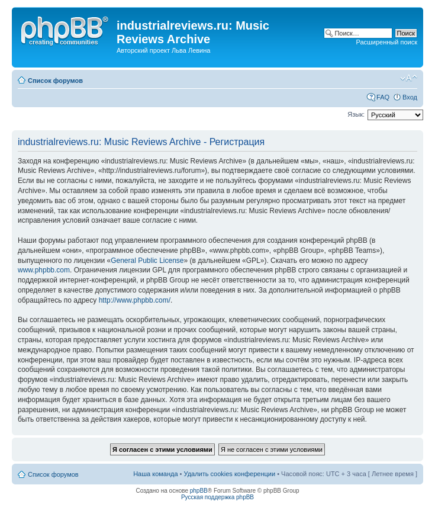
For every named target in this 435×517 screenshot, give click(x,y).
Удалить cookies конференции (230, 473)
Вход (409, 97)
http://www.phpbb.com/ (134, 300)
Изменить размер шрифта (408, 78)
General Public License (147, 260)
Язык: (356, 114)
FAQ (382, 97)
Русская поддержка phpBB (217, 497)
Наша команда (155, 473)
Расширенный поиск (386, 42)
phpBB (199, 490)
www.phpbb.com (44, 270)
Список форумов (55, 80)
